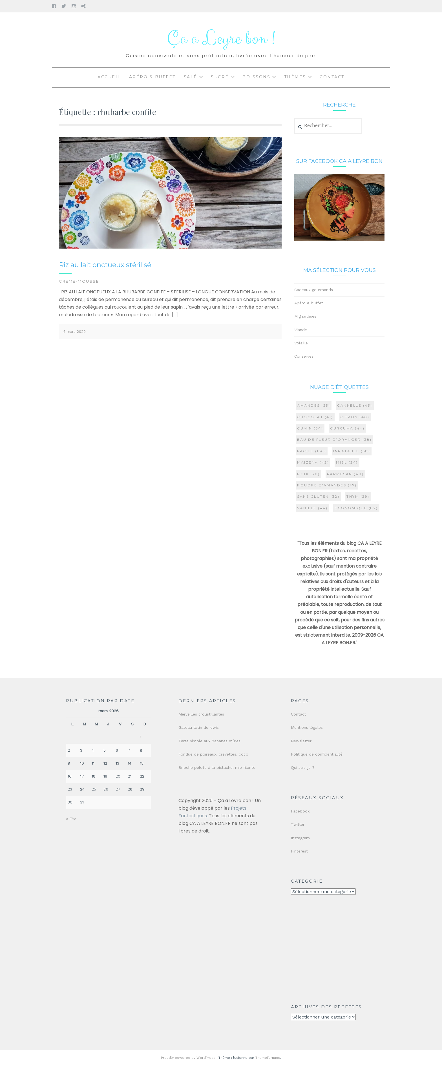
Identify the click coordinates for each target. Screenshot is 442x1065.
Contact (332, 76)
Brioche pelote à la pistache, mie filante (216, 767)
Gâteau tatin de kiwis (198, 727)
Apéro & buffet (152, 76)
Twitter (297, 824)
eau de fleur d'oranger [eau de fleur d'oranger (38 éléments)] (334, 439)
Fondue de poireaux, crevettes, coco (213, 754)
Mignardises (305, 316)
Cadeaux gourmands (313, 289)
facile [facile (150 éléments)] (311, 451)
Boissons (256, 76)
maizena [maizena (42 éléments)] (313, 462)
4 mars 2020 (74, 331)
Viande (300, 329)
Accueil (109, 76)
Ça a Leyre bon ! (221, 39)
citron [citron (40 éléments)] (355, 417)
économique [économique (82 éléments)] (356, 508)
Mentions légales (307, 727)
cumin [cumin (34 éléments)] (310, 428)
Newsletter (301, 741)
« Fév (71, 818)
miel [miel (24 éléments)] (347, 462)
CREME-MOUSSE (79, 281)
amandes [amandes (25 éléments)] (313, 405)
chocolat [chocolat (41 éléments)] (315, 417)
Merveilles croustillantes (201, 714)
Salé (190, 76)
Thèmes (295, 76)
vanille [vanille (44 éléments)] (312, 508)
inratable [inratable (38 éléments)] (351, 451)
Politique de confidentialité (316, 754)
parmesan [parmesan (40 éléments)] (345, 474)
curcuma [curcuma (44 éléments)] (347, 428)
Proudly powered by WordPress (188, 1058)
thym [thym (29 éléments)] (358, 496)
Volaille (301, 343)
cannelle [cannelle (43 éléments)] (354, 405)
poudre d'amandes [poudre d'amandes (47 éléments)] (327, 485)
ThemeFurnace (267, 1058)
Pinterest (299, 851)
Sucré (220, 76)
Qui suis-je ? (303, 767)
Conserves (303, 356)
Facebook (300, 811)
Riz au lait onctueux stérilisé (105, 265)
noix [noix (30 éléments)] (308, 474)
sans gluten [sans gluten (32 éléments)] (318, 496)
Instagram (300, 838)
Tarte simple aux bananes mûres (209, 741)
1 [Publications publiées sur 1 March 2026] (140, 737)
